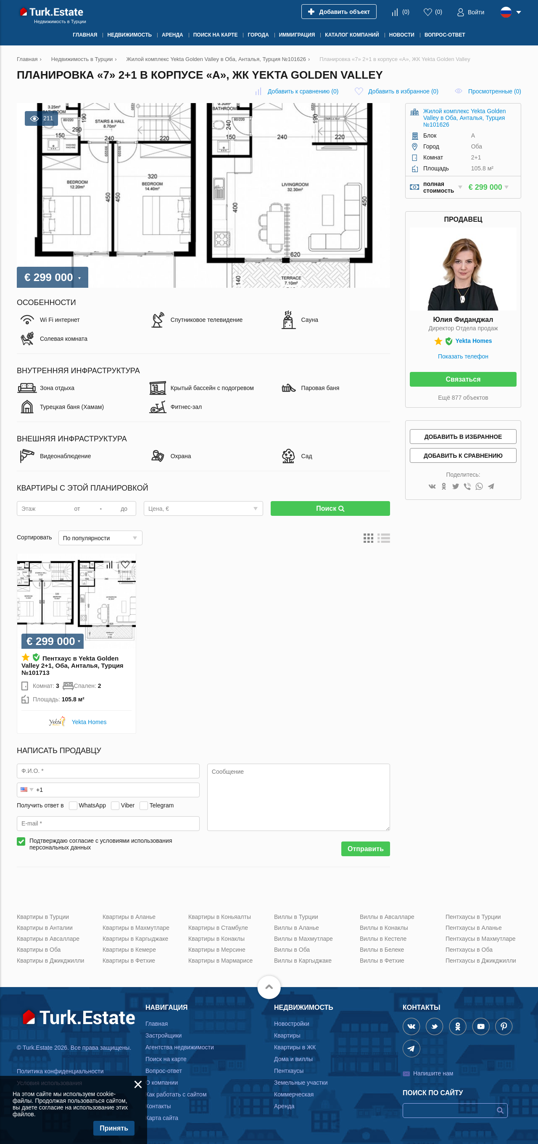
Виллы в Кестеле (383, 938)
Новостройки (291, 1023)
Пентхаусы (288, 1070)
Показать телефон (463, 356)
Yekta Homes (89, 722)
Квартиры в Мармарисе (220, 960)
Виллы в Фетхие (382, 960)
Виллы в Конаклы (384, 927)
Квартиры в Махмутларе (136, 927)
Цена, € (158, 508)
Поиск (330, 508)
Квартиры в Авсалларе (48, 938)
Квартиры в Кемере (129, 949)
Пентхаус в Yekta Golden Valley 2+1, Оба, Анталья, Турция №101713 (72, 665)
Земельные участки (301, 1082)
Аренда (284, 1106)
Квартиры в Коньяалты (219, 916)
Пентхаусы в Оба (469, 949)
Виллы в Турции (296, 916)
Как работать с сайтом (176, 1094)
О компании (161, 1082)
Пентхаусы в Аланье (474, 927)
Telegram (162, 805)
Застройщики (163, 1035)
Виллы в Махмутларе (303, 938)
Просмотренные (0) (494, 91)
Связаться (463, 379)
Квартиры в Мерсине (216, 949)
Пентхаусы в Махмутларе (481, 938)
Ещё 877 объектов (463, 397)
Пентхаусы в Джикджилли (481, 960)
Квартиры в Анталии (45, 927)
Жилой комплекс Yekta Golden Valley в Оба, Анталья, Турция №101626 (464, 118)
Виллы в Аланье (296, 927)
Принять (114, 1128)
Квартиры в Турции (43, 916)
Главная (156, 1023)
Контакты (158, 1106)
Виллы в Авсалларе (387, 916)
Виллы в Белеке (382, 949)
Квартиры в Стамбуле (218, 927)
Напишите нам (433, 1073)
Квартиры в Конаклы (216, 938)
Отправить (366, 848)
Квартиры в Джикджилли (50, 960)
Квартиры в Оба (39, 949)
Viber (127, 805)
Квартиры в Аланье (129, 916)
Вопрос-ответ (163, 1070)
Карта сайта (161, 1118)
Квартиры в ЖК (295, 1047)
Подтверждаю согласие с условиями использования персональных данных (100, 844)
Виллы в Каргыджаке (303, 960)
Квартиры (287, 1035)
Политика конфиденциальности (60, 1071)
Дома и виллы (293, 1059)
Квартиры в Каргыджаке (135, 938)
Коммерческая (294, 1094)
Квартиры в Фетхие (129, 960)
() (405, 11)
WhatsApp (92, 805)
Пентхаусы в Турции (473, 916)
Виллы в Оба (292, 949)
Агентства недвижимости (179, 1047)
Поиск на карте (166, 1059)
